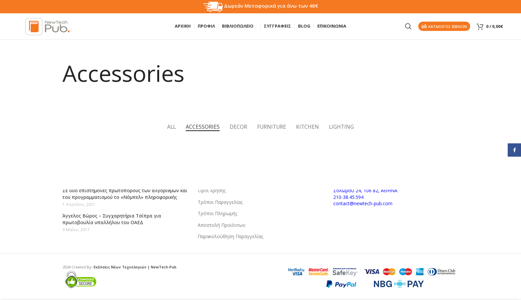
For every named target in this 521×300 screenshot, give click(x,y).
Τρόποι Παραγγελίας (220, 202)
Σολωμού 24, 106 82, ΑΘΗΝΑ (365, 190)
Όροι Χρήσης (212, 190)
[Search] (408, 26)
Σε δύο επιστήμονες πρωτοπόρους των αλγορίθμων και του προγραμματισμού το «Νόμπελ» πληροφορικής (124, 193)
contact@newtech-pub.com (362, 203)
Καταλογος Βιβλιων (444, 26)
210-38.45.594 (348, 197)
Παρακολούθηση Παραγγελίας (230, 236)
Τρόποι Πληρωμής (217, 213)
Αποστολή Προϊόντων (222, 225)
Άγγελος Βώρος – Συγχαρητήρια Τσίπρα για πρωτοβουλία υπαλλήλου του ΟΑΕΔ (111, 219)
